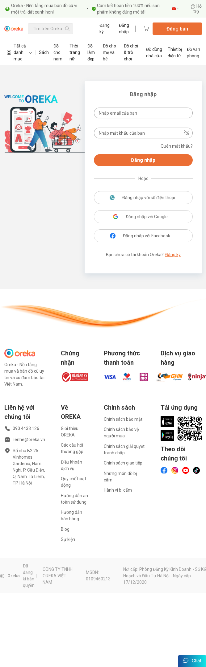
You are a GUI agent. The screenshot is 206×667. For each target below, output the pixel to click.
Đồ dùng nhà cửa (154, 52)
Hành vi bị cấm (118, 490)
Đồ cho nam (57, 52)
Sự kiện (68, 539)
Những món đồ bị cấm (120, 476)
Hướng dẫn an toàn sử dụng (74, 499)
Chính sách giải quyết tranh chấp (124, 449)
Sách (44, 52)
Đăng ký (104, 28)
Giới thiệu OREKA (69, 431)
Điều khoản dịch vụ (71, 465)
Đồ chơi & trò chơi (131, 52)
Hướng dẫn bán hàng (71, 515)
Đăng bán (177, 29)
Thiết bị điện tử (175, 52)
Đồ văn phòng (193, 52)
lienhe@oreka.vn (29, 439)
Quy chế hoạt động (73, 482)
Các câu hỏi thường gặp (72, 448)
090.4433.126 (26, 428)
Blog (65, 529)
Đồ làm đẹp (91, 52)
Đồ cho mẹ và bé (109, 52)
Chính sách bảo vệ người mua (121, 432)
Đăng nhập (124, 28)
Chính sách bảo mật (123, 419)
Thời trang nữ (74, 52)
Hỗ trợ (196, 9)
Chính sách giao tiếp (123, 462)
